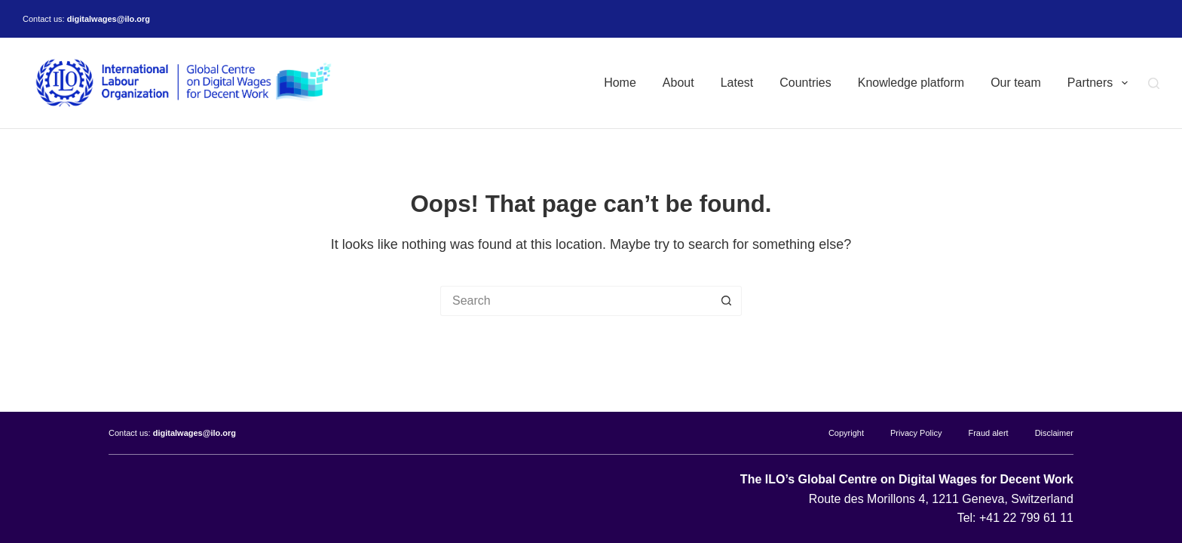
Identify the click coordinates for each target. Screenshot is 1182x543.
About (678, 82)
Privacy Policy (916, 432)
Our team (1016, 82)
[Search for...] (576, 301)
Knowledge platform (911, 82)
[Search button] (727, 301)
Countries (805, 82)
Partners (1100, 83)
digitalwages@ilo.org (108, 18)
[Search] (1153, 83)
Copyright (846, 432)
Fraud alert (988, 432)
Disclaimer (1054, 432)
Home (620, 82)
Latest (737, 82)
